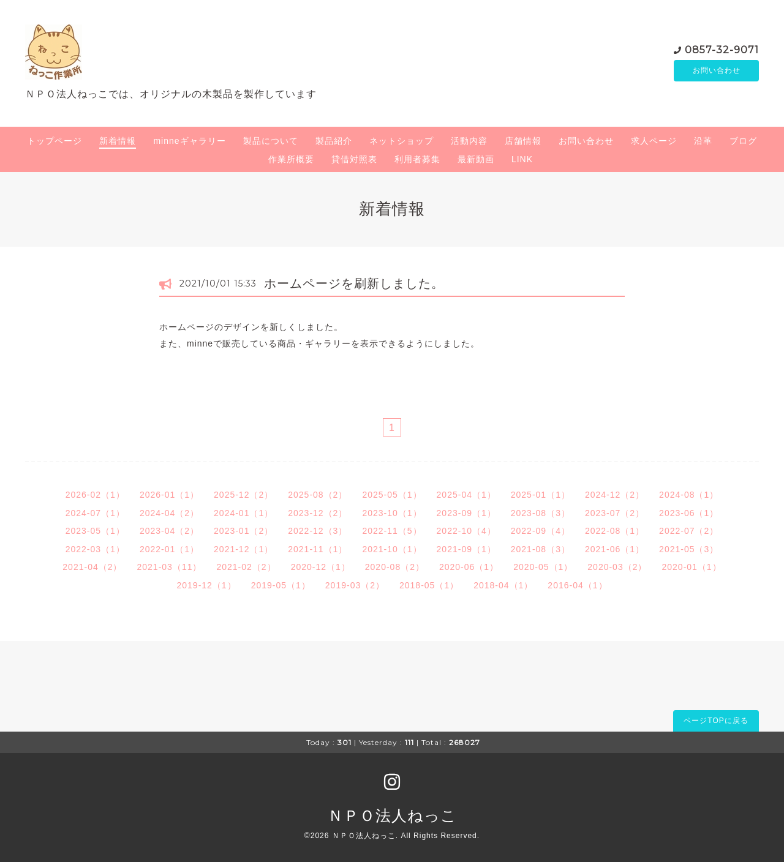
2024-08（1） (688, 495)
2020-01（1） (691, 567)
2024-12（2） (614, 495)
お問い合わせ (716, 70)
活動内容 (469, 141)
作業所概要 (291, 159)
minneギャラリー (189, 141)
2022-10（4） (466, 531)
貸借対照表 (354, 159)
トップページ (54, 141)
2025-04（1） (466, 495)
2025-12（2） (243, 495)
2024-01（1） (243, 513)
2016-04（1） (577, 585)
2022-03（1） (95, 549)
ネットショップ (401, 141)
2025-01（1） (540, 495)
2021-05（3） (688, 549)
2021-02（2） (246, 567)
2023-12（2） (317, 513)
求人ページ (654, 141)
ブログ (743, 141)
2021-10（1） (391, 549)
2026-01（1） (169, 495)
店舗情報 (523, 141)
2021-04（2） (92, 567)
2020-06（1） (469, 567)
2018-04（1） (503, 585)
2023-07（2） (614, 513)
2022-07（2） (688, 531)
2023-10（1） (391, 513)
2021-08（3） (540, 549)
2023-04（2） (169, 531)
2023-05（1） (95, 531)
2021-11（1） (317, 549)
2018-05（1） (429, 585)
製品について (270, 141)
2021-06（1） (614, 549)
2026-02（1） (95, 495)
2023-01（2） (243, 531)
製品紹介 (333, 141)
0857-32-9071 (722, 48)
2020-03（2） (617, 567)
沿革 (703, 141)
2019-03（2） (355, 585)
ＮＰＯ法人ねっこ (392, 815)
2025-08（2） (317, 495)
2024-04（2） (169, 513)
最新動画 (476, 159)
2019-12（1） (206, 585)
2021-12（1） (243, 549)
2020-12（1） (320, 567)
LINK (522, 159)
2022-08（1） (614, 531)
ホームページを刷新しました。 (354, 283)
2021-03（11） (169, 567)
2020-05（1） (543, 567)
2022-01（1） (169, 549)
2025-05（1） (391, 495)
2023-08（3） (540, 513)
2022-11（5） (391, 531)
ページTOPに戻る (716, 720)
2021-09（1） (466, 549)
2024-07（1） (95, 513)
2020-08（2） (394, 567)
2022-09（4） (540, 531)
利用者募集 (417, 159)
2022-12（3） (317, 531)
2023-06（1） (688, 513)
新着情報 (117, 141)
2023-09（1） (466, 513)
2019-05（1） (281, 585)
